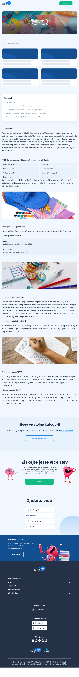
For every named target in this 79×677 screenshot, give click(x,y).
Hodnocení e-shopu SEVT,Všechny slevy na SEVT (23, 117)
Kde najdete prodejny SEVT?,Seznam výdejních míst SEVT (26, 110)
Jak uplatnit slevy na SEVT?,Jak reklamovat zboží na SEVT (26, 113)
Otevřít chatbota (16, 564)
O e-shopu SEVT (11, 102)
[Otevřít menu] (76, 3)
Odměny (39, 491)
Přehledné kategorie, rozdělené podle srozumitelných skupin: (27, 106)
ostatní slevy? (66, 435)
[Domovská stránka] (6, 3)
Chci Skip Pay (66, 3)
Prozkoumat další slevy (39, 443)
